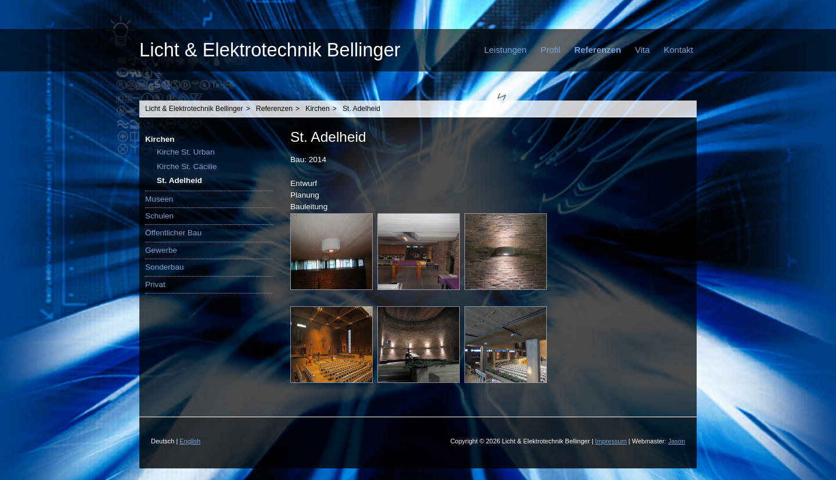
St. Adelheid (361, 109)
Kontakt (678, 50)
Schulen (159, 216)
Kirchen (317, 109)
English (189, 441)
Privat (155, 284)
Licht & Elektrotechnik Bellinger (270, 49)
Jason (676, 441)
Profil (550, 50)
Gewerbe (161, 250)
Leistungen (505, 50)
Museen (159, 199)
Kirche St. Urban (186, 152)
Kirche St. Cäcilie (187, 166)
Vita (642, 50)
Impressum (610, 441)
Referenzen (597, 50)
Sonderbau (164, 267)
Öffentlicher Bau (173, 232)
